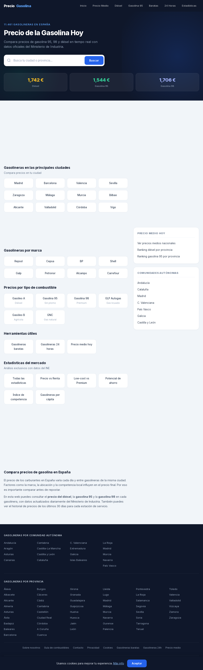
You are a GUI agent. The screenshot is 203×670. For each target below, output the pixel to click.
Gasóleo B (19, 318)
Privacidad (93, 648)
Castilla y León (146, 323)
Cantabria (43, 543)
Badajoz (8, 624)
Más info (118, 663)
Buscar (94, 60)
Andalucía (143, 283)
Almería (8, 607)
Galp (18, 274)
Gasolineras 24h (149, 648)
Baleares (9, 630)
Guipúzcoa (76, 607)
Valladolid (50, 208)
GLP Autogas (113, 301)
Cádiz (40, 601)
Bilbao (113, 196)
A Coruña (42, 630)
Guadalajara (77, 601)
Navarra (107, 561)
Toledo (173, 590)
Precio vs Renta (50, 379)
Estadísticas (189, 5)
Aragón (8, 549)
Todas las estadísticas (18, 381)
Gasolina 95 (137, 5)
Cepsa (50, 262)
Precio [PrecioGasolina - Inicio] (17, 6)
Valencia (81, 184)
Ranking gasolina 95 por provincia (158, 257)
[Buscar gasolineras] (45, 60)
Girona (74, 590)
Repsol (19, 262)
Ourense (108, 624)
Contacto (79, 648)
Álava (7, 590)
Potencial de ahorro (113, 381)
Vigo (113, 208)
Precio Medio (102, 5)
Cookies (107, 648)
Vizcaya (173, 607)
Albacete (9, 595)
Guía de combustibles (58, 648)
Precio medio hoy (82, 345)
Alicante (19, 208)
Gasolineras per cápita (50, 398)
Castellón (42, 613)
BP (81, 262)
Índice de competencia (19, 398)
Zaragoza (19, 196)
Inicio (84, 5)
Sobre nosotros (34, 648)
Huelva (74, 613)
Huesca (74, 618)
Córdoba (81, 208)
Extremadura (78, 549)
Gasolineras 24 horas (50, 347)
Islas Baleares (78, 561)
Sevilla (113, 184)
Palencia (108, 630)
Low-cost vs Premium (82, 381)
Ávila (6, 618)
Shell (113, 262)
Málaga (50, 196)
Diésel (119, 5)
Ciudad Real (44, 618)
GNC (50, 318)
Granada (75, 595)
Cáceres (41, 595)
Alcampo (81, 274)
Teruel (139, 630)
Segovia (140, 607)
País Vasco (143, 310)
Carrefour (113, 274)
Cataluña (142, 290)
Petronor (50, 274)
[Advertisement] (101, 135)
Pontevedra (143, 590)
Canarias (9, 561)
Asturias (9, 555)
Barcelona (50, 184)
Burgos (41, 590)
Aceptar (136, 663)
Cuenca (41, 636)
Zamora (173, 613)
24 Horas (170, 5)
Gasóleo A (19, 301)
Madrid (18, 184)
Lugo (106, 595)
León (73, 630)
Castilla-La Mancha (48, 549)
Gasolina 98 (82, 301)
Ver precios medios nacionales (155, 244)
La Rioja (107, 543)
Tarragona (142, 624)
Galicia (141, 316)
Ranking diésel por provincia (154, 250)
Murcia (81, 196)
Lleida (106, 590)
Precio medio (169, 648)
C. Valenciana (145, 303)
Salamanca (142, 601)
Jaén (72, 624)
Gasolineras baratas (18, 347)
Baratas (154, 5)
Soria (139, 618)
